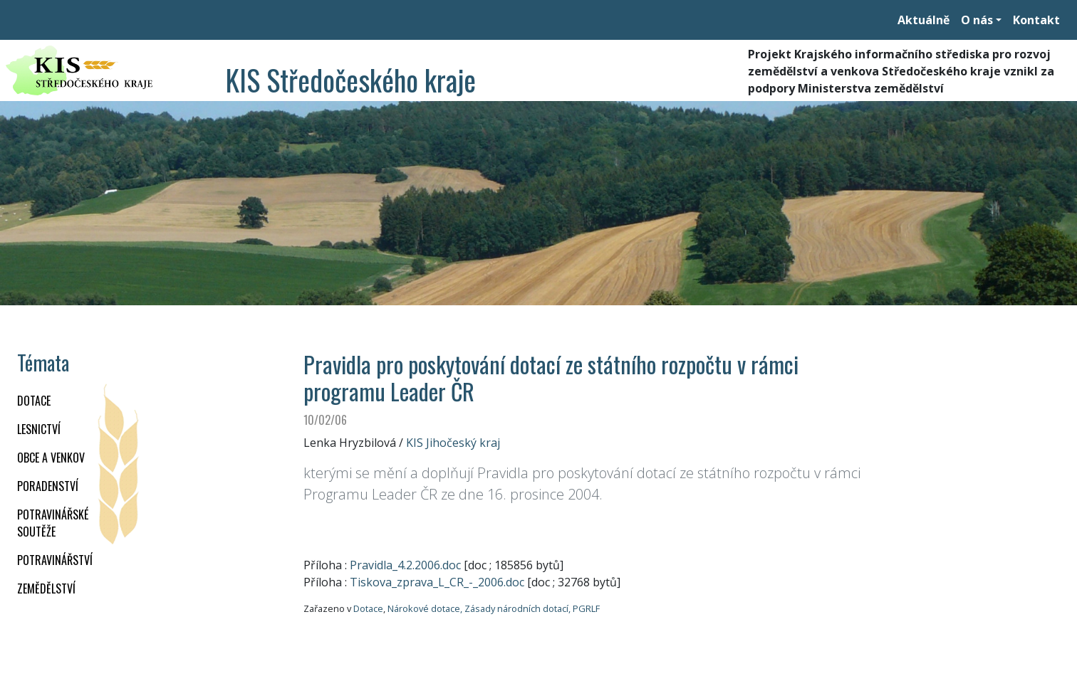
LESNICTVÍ (39, 429)
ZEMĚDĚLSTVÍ (46, 588)
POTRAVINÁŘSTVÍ (55, 560)
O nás (977, 20)
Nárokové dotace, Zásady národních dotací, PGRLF (493, 608)
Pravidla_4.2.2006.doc (405, 565)
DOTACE (34, 400)
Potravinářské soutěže (52, 523)
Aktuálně (923, 20)
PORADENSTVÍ (47, 486)
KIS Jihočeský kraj (453, 442)
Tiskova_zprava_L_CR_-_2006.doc (437, 582)
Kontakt (1036, 20)
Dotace (368, 608)
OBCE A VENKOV (51, 457)
